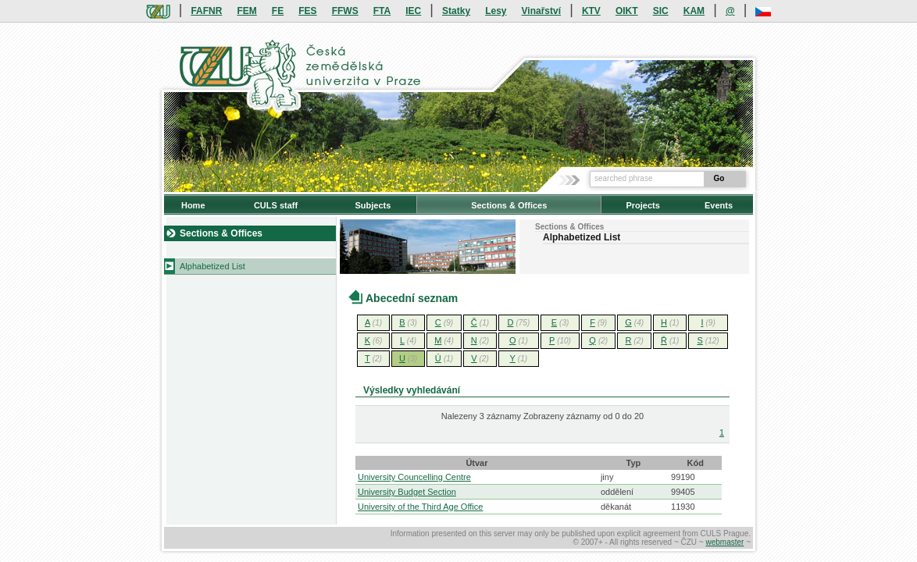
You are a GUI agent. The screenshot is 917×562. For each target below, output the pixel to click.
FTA (382, 10)
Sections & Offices (509, 205)
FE (278, 10)
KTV (591, 10)
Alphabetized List (212, 266)
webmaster (724, 542)
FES (307, 10)
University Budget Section (407, 491)
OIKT (626, 10)
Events (719, 205)
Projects (642, 205)
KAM (694, 10)
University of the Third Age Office (420, 506)
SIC (661, 10)
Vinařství (541, 10)
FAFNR (206, 10)
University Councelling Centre (414, 477)
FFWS (345, 10)
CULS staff (276, 205)
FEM (246, 10)
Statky (456, 10)
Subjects (373, 205)
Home (193, 205)
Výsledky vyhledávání (411, 390)
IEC (413, 10)
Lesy (495, 10)
